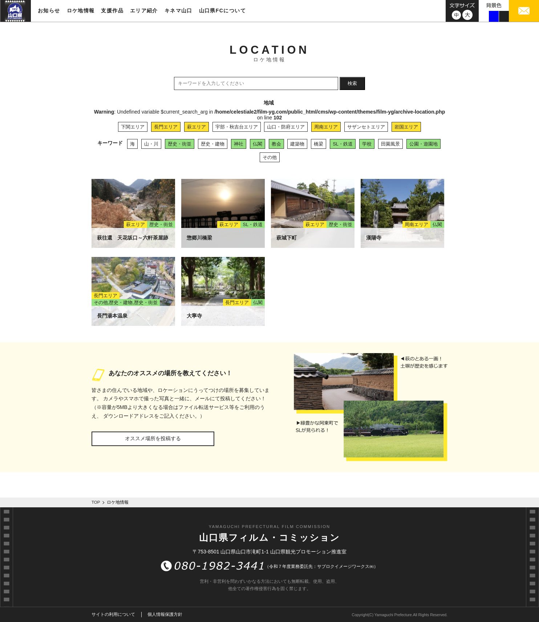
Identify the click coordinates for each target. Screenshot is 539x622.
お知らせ (49, 10)
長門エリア (166, 127)
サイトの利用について (113, 614)
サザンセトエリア (366, 127)
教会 (276, 144)
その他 (270, 157)
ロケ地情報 (81, 10)
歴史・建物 (212, 144)
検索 (352, 83)
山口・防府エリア (286, 127)
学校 (367, 144)
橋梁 (318, 144)
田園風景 (390, 144)
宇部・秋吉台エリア (236, 127)
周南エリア (326, 127)
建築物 (297, 144)
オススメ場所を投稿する (153, 438)
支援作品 (112, 10)
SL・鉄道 (343, 144)
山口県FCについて (222, 10)
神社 (238, 144)
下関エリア (133, 127)
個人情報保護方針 (164, 614)
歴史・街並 (179, 144)
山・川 (151, 144)
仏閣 (257, 144)
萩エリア (196, 127)
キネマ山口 (178, 10)
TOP (96, 502)
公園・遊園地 (423, 144)
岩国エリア (406, 127)
